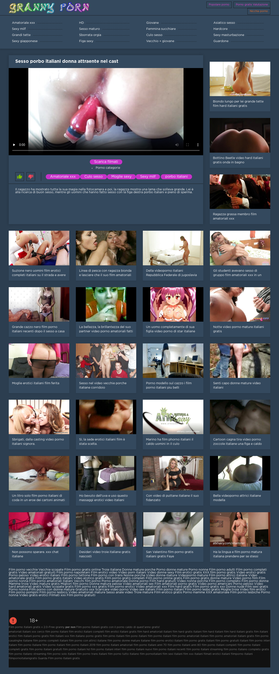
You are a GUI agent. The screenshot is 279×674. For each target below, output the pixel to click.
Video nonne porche (192, 581)
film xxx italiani (193, 654)
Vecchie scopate (51, 569)
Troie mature (144, 592)
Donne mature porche (139, 569)
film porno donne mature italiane (128, 641)
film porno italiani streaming (204, 649)
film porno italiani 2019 (80, 645)
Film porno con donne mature (52, 589)
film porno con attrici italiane (88, 641)
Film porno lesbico (53, 592)
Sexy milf (148, 176)
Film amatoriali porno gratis (176, 584)
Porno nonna (18, 589)
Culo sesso (93, 176)
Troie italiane (111, 569)
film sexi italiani (172, 654)
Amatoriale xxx (63, 176)
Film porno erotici (121, 586)
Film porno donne (255, 581)
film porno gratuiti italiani (231, 641)
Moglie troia (230, 589)
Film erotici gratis (188, 572)
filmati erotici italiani (217, 654)
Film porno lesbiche (245, 592)
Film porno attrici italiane (228, 575)
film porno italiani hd (76, 649)
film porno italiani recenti (169, 649)
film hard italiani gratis (238, 632)
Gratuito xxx (84, 589)
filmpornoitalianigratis (23, 658)
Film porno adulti (222, 569)
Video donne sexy (161, 572)
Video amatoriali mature (86, 592)
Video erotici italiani (45, 575)
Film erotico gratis (168, 592)
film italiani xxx (59, 636)
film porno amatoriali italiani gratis (231, 636)
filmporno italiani (242, 654)
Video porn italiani (132, 572)
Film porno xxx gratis (91, 586)
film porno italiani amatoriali (114, 645)
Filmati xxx (57, 595)
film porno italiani (53, 645)
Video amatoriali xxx (151, 586)
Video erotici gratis (250, 572)
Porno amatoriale (115, 581)
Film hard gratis (180, 586)
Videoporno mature (193, 575)
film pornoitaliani (151, 654)
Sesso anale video (119, 592)
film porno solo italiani (61, 654)
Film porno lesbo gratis (202, 589)
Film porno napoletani (73, 572)
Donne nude (235, 586)
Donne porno (139, 581)
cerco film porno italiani (52, 632)
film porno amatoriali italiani (190, 636)
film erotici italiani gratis (120, 632)
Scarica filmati (106, 162)
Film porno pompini (24, 592)
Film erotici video (104, 572)
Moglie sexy (121, 176)
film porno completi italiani (50, 641)
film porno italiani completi (219, 645)
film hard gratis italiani (187, 632)
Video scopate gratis (58, 586)
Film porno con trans (107, 575)
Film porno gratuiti (81, 595)
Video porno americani (215, 584)
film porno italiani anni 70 (150, 645)
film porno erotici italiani (167, 641)
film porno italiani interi (106, 649)
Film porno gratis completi (125, 578)
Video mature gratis (44, 584)
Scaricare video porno (112, 589)
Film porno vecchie (23, 569)
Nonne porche (135, 575)
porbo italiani (176, 176)
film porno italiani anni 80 (184, 645)
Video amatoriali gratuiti (37, 572)
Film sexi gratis (256, 586)
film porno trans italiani (92, 654)
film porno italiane (29, 645)
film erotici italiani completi (86, 632)
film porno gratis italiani (199, 641)
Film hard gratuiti (163, 581)
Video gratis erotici (34, 595)
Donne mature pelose (106, 584)
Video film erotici (253, 589)
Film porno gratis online (82, 569)
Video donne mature (162, 575)
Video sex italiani (142, 589)
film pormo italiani (159, 636)
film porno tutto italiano (123, 654)
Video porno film (245, 578)
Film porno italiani (170, 589)
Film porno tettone (75, 575)
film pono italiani (136, 636)
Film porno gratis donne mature (207, 578)
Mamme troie (19, 584)
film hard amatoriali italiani (154, 632)
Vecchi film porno (87, 581)
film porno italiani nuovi (137, 649)
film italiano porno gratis (86, 636)
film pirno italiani (113, 636)
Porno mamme (194, 592)
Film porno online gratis (164, 578)
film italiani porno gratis (33, 636)
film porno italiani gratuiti (45, 649)
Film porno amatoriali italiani (51, 581)
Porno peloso (19, 575)
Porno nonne (198, 569)
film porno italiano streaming (27, 654)
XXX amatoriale (217, 592)
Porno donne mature (172, 569)
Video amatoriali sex (138, 584)
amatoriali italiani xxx (22, 632)
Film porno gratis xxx (209, 586)
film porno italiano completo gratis (246, 649)
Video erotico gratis (88, 578)
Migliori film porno (74, 584)
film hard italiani (212, 632)
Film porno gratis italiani (54, 578)
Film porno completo (225, 581)
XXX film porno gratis (219, 572)
